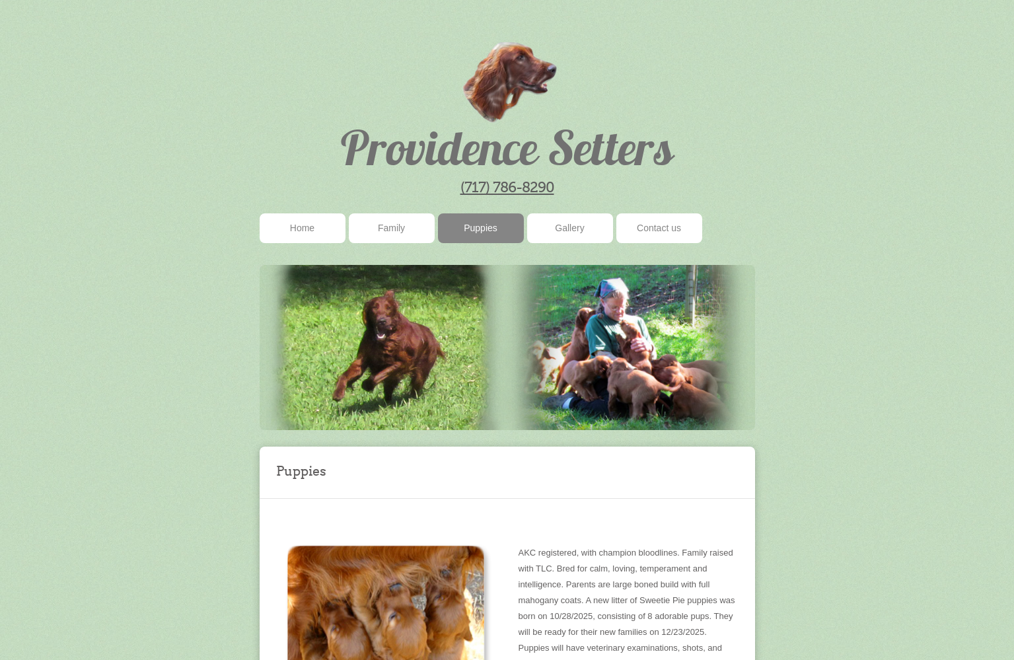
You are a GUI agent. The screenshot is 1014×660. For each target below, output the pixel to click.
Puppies (480, 228)
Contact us (659, 228)
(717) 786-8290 (507, 187)
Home (302, 228)
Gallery (569, 228)
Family (391, 228)
